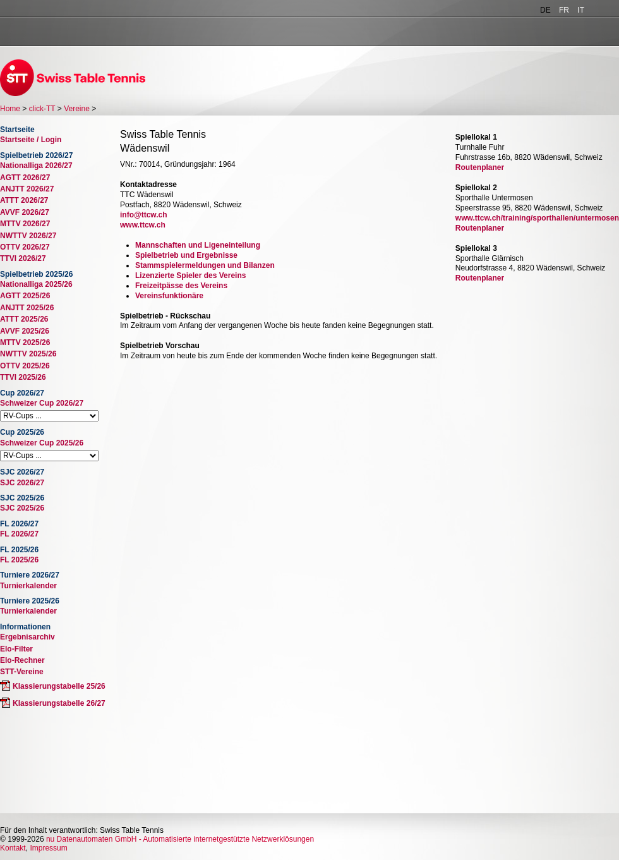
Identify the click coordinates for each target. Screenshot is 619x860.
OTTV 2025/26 (25, 365)
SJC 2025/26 (22, 508)
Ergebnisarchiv (27, 637)
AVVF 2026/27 (24, 212)
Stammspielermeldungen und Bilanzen (205, 265)
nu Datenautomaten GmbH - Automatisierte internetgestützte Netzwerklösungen (180, 839)
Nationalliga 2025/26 (36, 284)
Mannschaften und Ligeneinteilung (197, 245)
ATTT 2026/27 (24, 200)
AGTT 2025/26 (25, 295)
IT (580, 10)
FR (564, 10)
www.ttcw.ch (142, 225)
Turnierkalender (28, 585)
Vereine (77, 108)
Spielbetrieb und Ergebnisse (186, 255)
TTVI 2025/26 (23, 377)
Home (10, 108)
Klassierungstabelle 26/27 (59, 703)
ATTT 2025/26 (24, 319)
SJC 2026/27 (22, 482)
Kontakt (13, 848)
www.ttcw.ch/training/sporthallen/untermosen (537, 218)
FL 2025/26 (19, 559)
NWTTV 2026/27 (28, 235)
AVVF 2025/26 (24, 331)
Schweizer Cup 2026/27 (41, 403)
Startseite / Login (30, 139)
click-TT (42, 108)
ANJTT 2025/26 (27, 307)
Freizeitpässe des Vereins (181, 285)
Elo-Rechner (22, 660)
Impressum (48, 848)
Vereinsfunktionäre (169, 295)
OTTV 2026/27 (25, 247)
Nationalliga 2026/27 (36, 165)
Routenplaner (479, 167)
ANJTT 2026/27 (27, 189)
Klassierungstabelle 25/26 (59, 686)
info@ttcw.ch (143, 214)
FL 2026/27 (19, 534)
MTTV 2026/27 (25, 223)
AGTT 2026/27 (25, 177)
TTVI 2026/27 (23, 258)
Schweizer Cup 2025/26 (41, 443)
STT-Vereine (22, 671)
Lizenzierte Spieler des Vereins (190, 275)
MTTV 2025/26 (25, 342)
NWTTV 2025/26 (28, 353)
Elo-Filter (16, 649)
